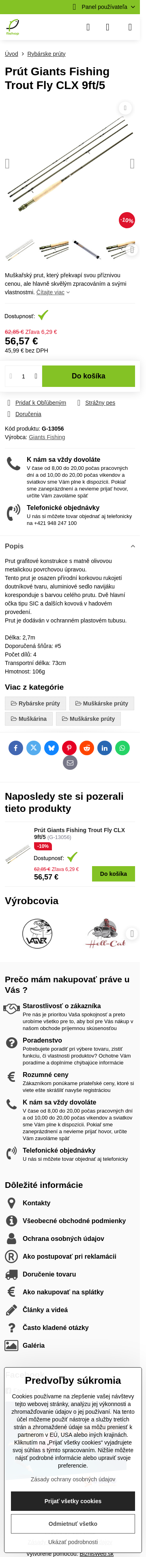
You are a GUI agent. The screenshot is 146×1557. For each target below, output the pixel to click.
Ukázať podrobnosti (73, 1542)
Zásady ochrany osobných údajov (73, 1479)
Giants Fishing (47, 437)
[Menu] (130, 27)
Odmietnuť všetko (73, 1524)
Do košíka (88, 376)
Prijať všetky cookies (73, 1501)
